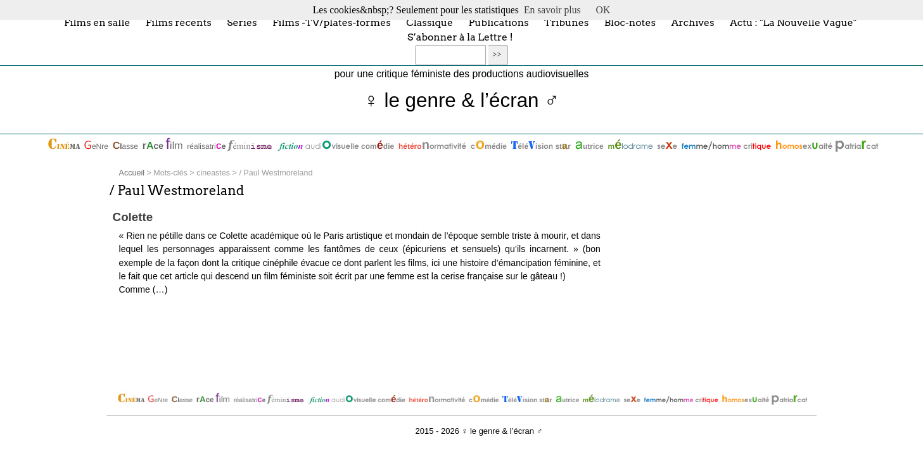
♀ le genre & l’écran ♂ (461, 100)
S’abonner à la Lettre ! (460, 37)
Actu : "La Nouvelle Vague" (793, 21)
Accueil (131, 172)
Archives (692, 21)
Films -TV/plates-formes (331, 21)
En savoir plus (552, 9)
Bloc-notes (630, 21)
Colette (133, 217)
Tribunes (566, 21)
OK (603, 9)
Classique (429, 21)
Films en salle (97, 21)
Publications (499, 21)
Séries (242, 21)
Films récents (179, 21)
